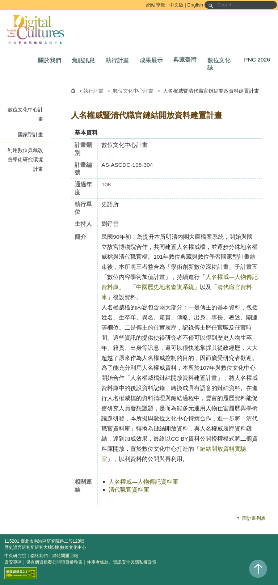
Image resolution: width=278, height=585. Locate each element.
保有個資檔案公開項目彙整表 (54, 562)
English (195, 5)
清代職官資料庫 (129, 490)
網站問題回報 (65, 555)
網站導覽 (155, 5)
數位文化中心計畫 (133, 91)
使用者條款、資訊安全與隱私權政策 (121, 562)
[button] (51, 60)
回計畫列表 (254, 518)
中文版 (176, 5)
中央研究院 (15, 555)
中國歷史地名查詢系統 (165, 287)
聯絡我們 (39, 555)
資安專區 (13, 562)
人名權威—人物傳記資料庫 (143, 482)
